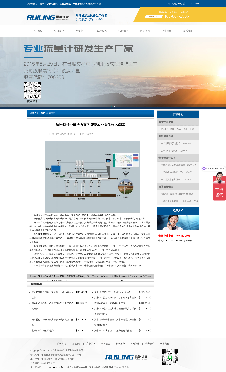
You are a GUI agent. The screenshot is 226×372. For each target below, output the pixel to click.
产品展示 (90, 343)
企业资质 (163, 12)
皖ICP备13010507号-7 (54, 367)
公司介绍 (76, 343)
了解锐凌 (173, 12)
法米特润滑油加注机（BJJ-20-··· (176, 179)
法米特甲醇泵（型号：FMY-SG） (177, 143)
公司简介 (59, 30)
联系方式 (184, 12)
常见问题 (145, 30)
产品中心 (80, 30)
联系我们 (188, 30)
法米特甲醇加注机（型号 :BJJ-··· (176, 151)
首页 (43, 113)
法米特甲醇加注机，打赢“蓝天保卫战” (112, 292)
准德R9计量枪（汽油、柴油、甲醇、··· (179, 129)
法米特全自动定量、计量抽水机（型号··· (179, 202)
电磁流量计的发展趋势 (43, 330)
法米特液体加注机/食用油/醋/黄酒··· (178, 194)
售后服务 (123, 30)
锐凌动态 (102, 30)
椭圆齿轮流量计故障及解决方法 (109, 303)
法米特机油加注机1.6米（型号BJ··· (177, 172)
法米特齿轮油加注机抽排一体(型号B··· (179, 165)
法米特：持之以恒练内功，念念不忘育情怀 (115, 297)
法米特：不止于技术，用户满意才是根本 (114, 330)
